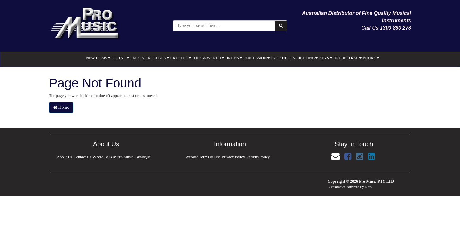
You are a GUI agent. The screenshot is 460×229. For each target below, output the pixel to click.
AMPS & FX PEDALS (149, 58)
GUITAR (120, 58)
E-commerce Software (343, 187)
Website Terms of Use (202, 157)
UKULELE (180, 58)
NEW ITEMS (98, 58)
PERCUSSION (256, 58)
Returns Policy (258, 157)
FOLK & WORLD (208, 58)
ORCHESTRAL (348, 58)
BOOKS (371, 58)
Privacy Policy (233, 157)
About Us (64, 157)
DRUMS (233, 58)
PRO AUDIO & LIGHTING (294, 58)
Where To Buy (104, 157)
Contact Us (82, 157)
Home (61, 107)
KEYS (325, 58)
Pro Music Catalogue (134, 157)
